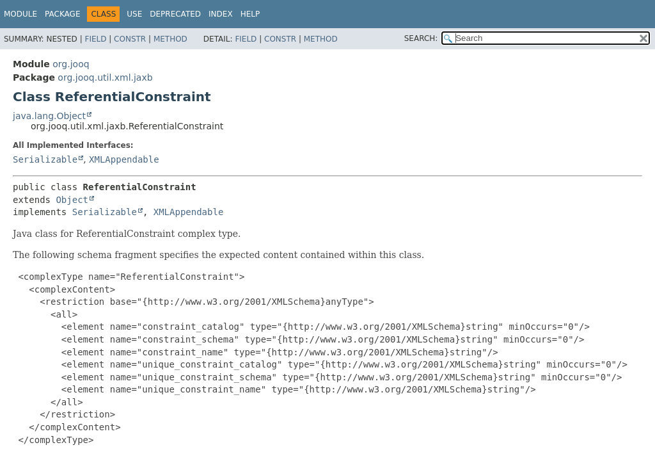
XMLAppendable (124, 159)
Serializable (45, 159)
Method (170, 39)
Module (20, 14)
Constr (130, 39)
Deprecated (175, 14)
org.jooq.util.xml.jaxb (105, 77)
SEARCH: (421, 38)
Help (250, 14)
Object (72, 200)
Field (95, 39)
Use (134, 14)
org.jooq (70, 64)
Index (221, 14)
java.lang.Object (49, 116)
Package (62, 14)
